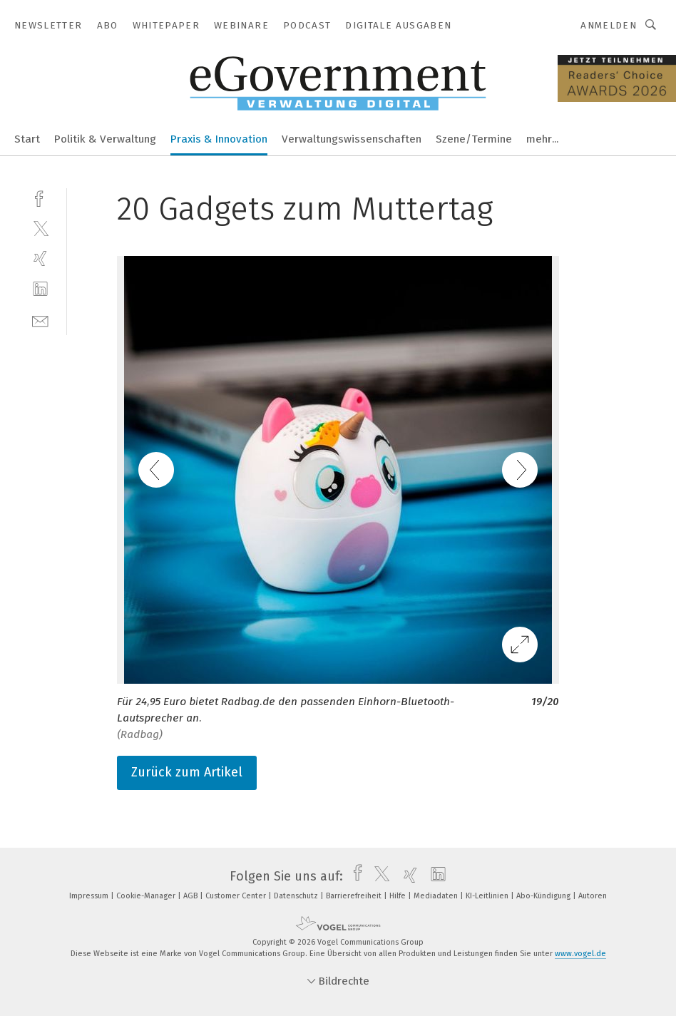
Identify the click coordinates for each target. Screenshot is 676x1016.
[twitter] (40, 228)
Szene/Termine (474, 139)
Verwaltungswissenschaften (351, 139)
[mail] (40, 320)
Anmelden (608, 25)
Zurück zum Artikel (186, 772)
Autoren (592, 895)
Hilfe (398, 895)
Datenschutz (297, 895)
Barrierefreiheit (355, 895)
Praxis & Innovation (218, 139)
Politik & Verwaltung (105, 139)
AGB (191, 895)
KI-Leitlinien (488, 895)
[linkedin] (40, 289)
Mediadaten (437, 895)
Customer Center (236, 895)
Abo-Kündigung (544, 895)
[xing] (40, 258)
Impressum (90, 895)
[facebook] (40, 197)
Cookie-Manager (147, 895)
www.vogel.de (580, 953)
